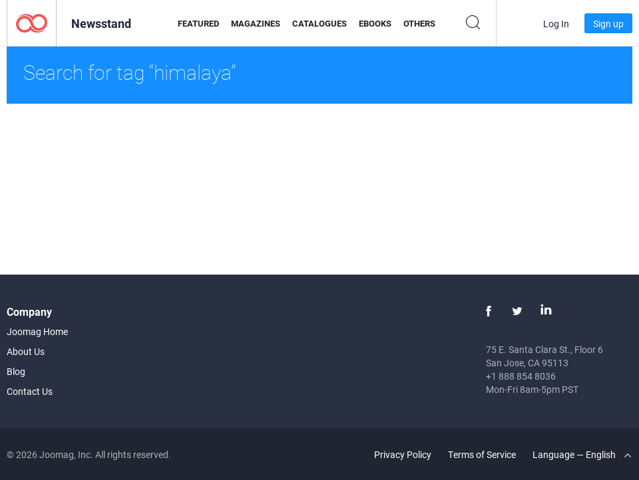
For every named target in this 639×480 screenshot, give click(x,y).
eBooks (375, 23)
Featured (198, 23)
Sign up (608, 23)
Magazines (255, 23)
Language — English (581, 454)
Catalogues (319, 23)
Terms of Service (482, 454)
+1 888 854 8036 (521, 376)
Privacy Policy (402, 454)
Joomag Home (37, 331)
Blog (16, 371)
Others (419, 23)
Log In (556, 23)
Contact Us (30, 391)
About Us (26, 351)
